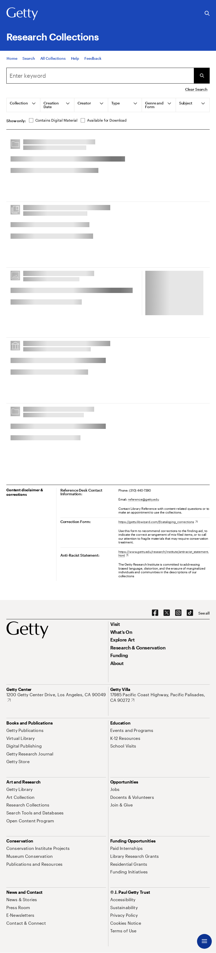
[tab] (23, 105)
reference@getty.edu (143, 499)
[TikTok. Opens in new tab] (190, 613)
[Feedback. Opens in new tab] (93, 61)
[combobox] (100, 76)
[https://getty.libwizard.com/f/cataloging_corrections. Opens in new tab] (158, 522)
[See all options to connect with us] (204, 613)
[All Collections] (53, 61)
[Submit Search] (202, 76)
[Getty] (22, 14)
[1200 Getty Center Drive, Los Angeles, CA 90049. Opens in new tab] (56, 697)
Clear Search (196, 89)
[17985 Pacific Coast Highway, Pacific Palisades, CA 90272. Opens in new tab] (160, 697)
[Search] (28, 61)
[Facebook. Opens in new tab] (155, 613)
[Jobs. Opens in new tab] (115, 789)
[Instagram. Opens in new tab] (178, 613)
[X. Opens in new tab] (167, 613)
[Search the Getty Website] (207, 13)
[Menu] (204, 941)
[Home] (12, 61)
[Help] (75, 61)
